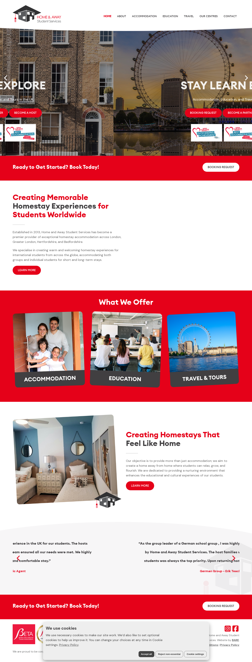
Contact (230, 16)
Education (170, 16)
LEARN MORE (27, 270)
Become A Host (133, 113)
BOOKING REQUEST (59, 113)
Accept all (146, 654)
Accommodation (144, 16)
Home (107, 16)
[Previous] (6, 78)
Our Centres (209, 16)
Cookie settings (195, 654)
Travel (189, 16)
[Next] (246, 78)
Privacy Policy (68, 645)
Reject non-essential (169, 654)
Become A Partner (97, 113)
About (121, 16)
